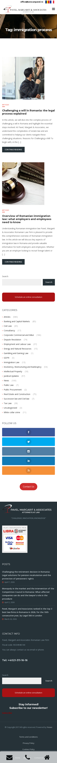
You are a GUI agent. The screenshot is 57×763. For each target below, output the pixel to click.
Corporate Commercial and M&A (19, 335)
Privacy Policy (28, 743)
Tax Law (8, 403)
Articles (5, 105)
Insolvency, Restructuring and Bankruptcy (22, 367)
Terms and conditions (28, 737)
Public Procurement (13, 389)
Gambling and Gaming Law (16, 353)
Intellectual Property (13, 371)
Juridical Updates (11, 376)
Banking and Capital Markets (17, 321)
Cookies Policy (28, 749)
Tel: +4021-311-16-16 (15, 660)
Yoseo (49, 727)
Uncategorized (10, 407)
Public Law (9, 385)
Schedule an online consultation (28, 297)
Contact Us (28, 486)
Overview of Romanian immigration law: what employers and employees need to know (26, 219)
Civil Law (8, 326)
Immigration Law (11, 362)
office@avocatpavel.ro (31, 1)
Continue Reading (13, 149)
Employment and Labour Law (17, 344)
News (6, 380)
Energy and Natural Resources (17, 348)
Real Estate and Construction (17, 394)
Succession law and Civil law (16, 398)
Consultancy (9, 330)
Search (5, 276)
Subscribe (7, 713)
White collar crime (12, 412)
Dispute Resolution (12, 339)
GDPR (6, 357)
